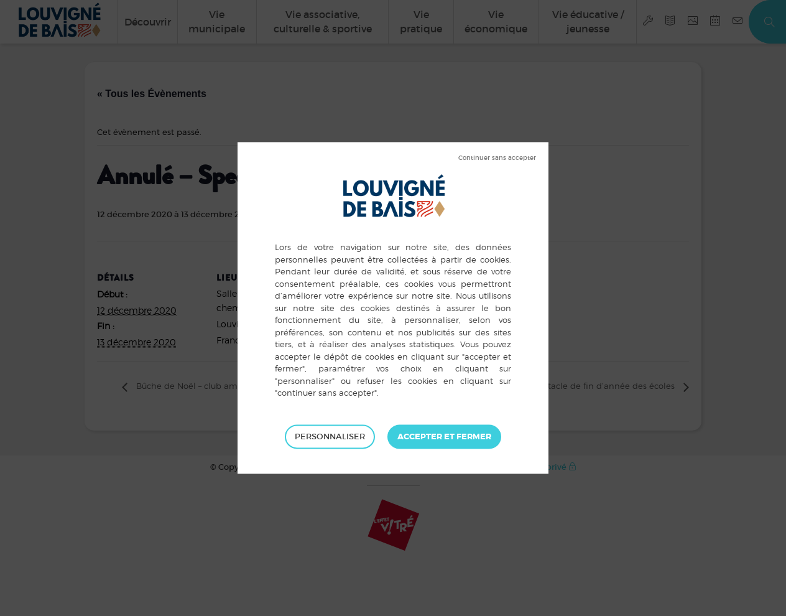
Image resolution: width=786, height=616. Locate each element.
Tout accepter (444, 436)
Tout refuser (497, 158)
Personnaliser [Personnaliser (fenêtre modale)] (330, 436)
